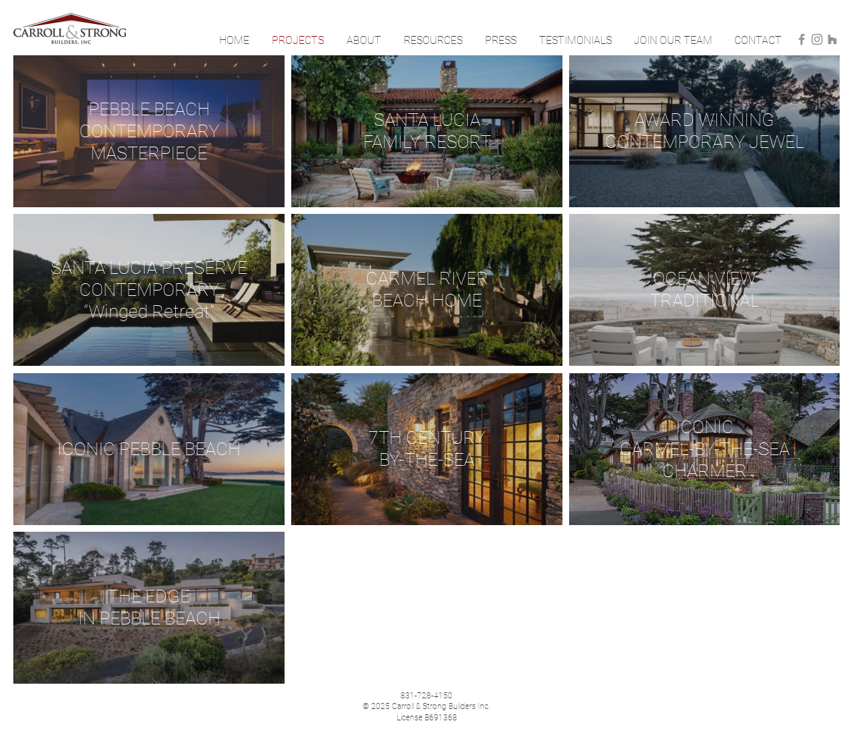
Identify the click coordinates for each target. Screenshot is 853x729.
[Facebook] (801, 39)
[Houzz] (832, 39)
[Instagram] (817, 39)
